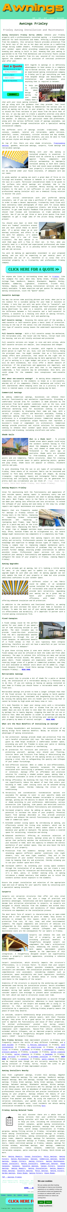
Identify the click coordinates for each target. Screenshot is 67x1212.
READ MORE (50, 719)
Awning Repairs (15, 1156)
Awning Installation (37, 1168)
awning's (20, 554)
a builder (34, 1052)
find (9, 1075)
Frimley (55, 276)
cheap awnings (8, 1136)
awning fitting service (22, 1131)
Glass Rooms (22, 1173)
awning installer (21, 887)
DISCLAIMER (60, 18)
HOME (33, 18)
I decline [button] (48, 1202)
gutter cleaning (58, 1052)
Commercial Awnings (48, 1159)
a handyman (48, 1054)
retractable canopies (11, 1150)
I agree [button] (41, 1202)
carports (44, 903)
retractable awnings (55, 1131)
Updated (19, 1195)
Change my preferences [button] (45, 1205)
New (15, 1195)
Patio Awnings (50, 1156)
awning (17, 51)
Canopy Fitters (19, 1161)
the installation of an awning (27, 868)
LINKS (39, 18)
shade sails (24, 463)
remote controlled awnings (21, 1143)
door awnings (46, 1145)
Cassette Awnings (30, 1166)
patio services (9, 1057)
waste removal (48, 1059)
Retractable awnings (11, 692)
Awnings (34, 1159)
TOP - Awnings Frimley (12, 1177)
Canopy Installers (33, 1156)
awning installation (24, 733)
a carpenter (24, 1059)
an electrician (35, 1047)
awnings (31, 130)
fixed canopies (8, 639)
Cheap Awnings (8, 1171)
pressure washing (9, 1052)
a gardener (25, 1049)
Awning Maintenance (19, 1159)
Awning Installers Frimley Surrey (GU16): (22, 35)
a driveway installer (38, 1057)
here (43, 1106)
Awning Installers (29, 1164)
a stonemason (48, 1049)
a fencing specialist (37, 1045)
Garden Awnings (8, 1173)
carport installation (24, 1001)
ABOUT (45, 18)
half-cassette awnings (41, 1134)
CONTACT (52, 18)
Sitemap (3, 1195)
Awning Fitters (36, 1161)
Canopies (16, 1166)
